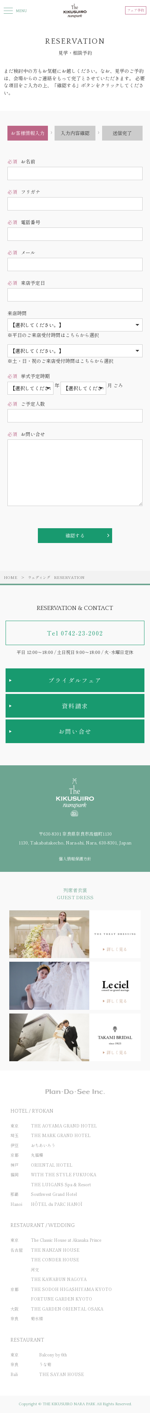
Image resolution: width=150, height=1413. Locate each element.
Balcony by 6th (53, 1355)
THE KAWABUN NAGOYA (59, 1279)
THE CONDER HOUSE (55, 1259)
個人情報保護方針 (75, 858)
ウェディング (39, 577)
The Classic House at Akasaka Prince (66, 1240)
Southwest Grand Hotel (54, 1194)
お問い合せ (75, 731)
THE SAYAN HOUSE (61, 1374)
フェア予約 (135, 10)
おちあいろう (43, 1145)
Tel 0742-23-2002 (75, 632)
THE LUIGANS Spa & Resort (61, 1184)
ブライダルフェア (75, 680)
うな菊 (45, 1364)
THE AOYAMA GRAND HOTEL (64, 1126)
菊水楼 (37, 1318)
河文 (35, 1269)
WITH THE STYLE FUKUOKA (63, 1174)
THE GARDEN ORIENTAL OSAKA (67, 1309)
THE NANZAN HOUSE (55, 1250)
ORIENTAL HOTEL (51, 1165)
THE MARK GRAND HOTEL (61, 1135)
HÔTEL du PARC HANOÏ (56, 1204)
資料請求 (75, 705)
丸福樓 (37, 1155)
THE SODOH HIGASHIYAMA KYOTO (71, 1289)
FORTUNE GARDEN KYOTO (61, 1299)
